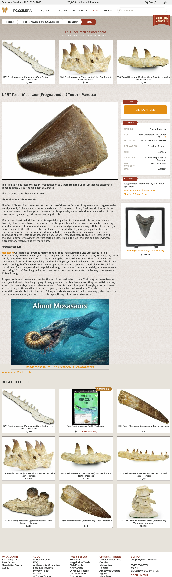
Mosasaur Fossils (158, 163)
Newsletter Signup (12, 565)
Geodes (103, 562)
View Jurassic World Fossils (16, 372)
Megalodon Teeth (80, 562)
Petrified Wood (78, 573)
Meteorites (105, 565)
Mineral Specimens (110, 559)
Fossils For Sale (78, 556)
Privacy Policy (41, 570)
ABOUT (107, 10)
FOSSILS (46, 10)
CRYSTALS (62, 10)
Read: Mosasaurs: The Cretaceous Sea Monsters (60, 367)
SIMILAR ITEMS (145, 109)
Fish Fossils (76, 565)
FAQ (35, 562)
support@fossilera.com (144, 559)
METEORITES (80, 10)
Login (164, 2)
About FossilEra (42, 559)
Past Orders (9, 562)
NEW (95, 10)
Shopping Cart (10, 559)
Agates (103, 573)
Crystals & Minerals (110, 556)
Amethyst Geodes (109, 570)
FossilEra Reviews (43, 567)
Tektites (103, 567)
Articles (37, 573)
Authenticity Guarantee (46, 565)
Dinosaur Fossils (79, 570)
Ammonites (76, 567)
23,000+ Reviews (83, 2)
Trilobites (75, 559)
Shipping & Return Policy (135, 194)
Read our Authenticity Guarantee (139, 190)
